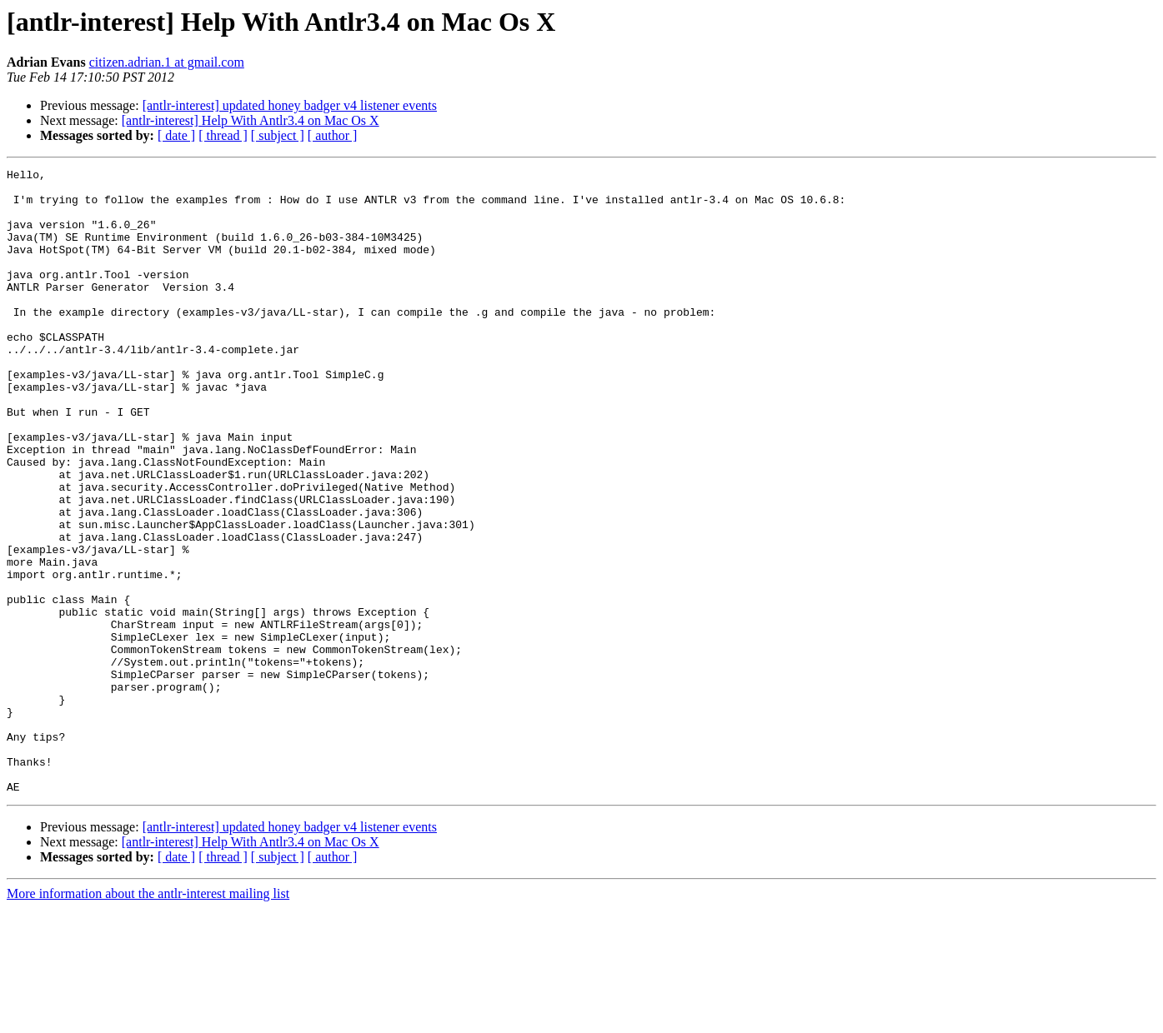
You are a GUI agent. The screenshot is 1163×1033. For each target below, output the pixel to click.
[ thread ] (223, 135)
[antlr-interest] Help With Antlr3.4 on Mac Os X (250, 120)
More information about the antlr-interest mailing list (148, 1018)
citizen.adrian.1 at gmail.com (166, 62)
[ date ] (176, 135)
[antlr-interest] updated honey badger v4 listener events (290, 105)
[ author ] (333, 135)
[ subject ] (277, 135)
